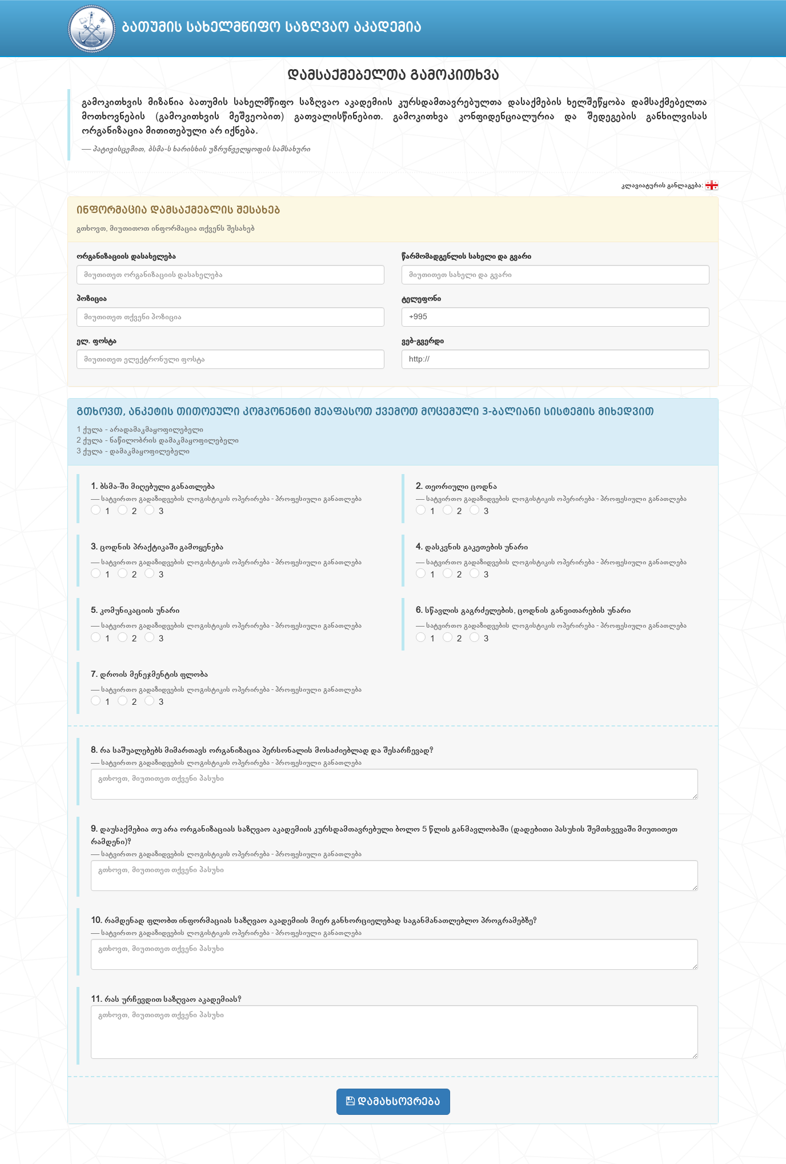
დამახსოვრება (393, 1101)
